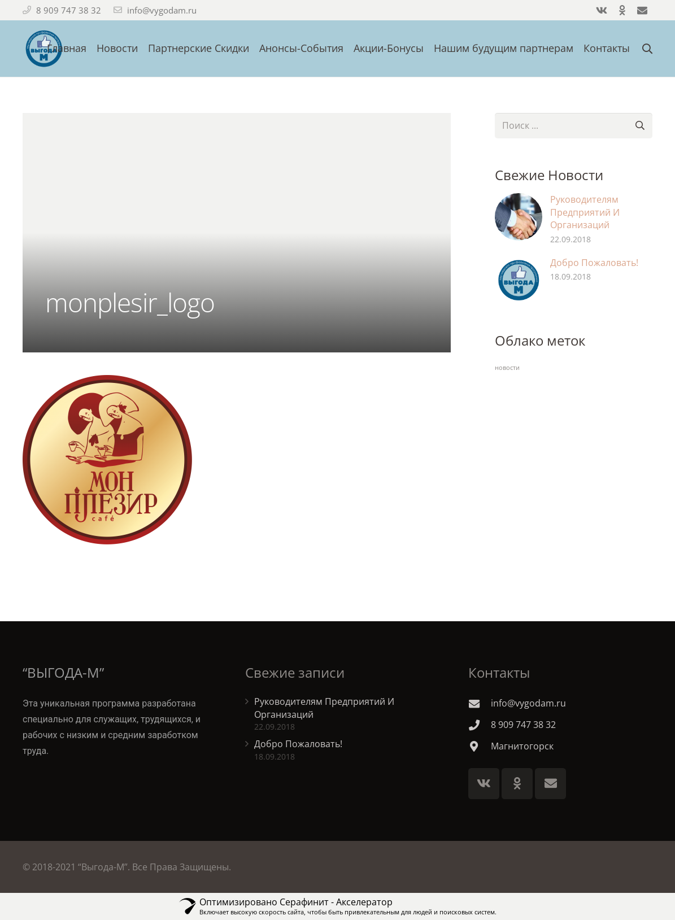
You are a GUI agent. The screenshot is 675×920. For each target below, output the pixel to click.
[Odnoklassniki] (517, 783)
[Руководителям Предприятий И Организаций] (518, 217)
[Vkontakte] (483, 783)
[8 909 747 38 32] (479, 725)
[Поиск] (639, 125)
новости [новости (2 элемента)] (507, 368)
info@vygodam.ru (162, 10)
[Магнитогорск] (479, 746)
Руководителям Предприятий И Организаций (585, 212)
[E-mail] (550, 783)
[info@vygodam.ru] (479, 703)
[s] (573, 125)
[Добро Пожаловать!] (518, 280)
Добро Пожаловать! (594, 262)
